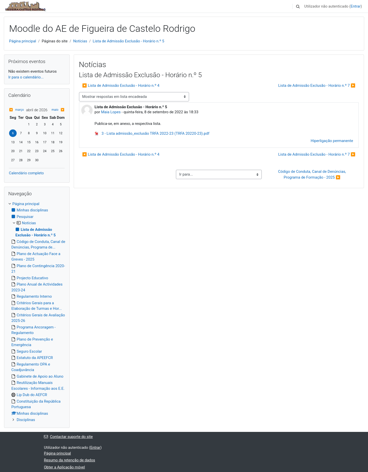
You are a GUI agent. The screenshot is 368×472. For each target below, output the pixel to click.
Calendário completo (26, 173)
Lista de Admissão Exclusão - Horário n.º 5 (128, 41)
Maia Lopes (111, 112)
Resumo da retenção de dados (69, 460)
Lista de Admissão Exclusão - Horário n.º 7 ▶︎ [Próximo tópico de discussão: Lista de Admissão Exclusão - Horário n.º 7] (316, 85)
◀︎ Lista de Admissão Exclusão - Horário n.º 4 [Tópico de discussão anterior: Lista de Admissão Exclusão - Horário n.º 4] (121, 85)
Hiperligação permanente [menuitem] (332, 140)
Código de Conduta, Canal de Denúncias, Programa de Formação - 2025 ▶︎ (312, 174)
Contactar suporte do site (68, 436)
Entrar (356, 6)
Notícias (80, 41)
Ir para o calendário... (26, 77)
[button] (298, 6)
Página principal (22, 41)
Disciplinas (26, 420)
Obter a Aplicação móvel (64, 467)
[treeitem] (36, 312)
